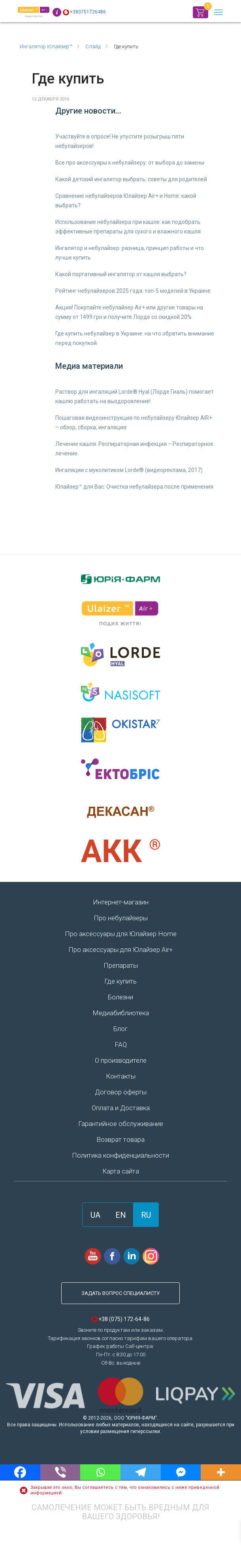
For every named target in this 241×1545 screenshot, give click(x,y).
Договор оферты (121, 1092)
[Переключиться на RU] (146, 1215)
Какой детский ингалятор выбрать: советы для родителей (131, 179)
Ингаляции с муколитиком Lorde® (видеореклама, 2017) (129, 470)
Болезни (120, 997)
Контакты (121, 1076)
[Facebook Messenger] (181, 1472)
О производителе (121, 1060)
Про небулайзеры (121, 918)
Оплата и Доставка (121, 1108)
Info (57, 12)
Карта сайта (120, 1171)
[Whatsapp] (100, 1472)
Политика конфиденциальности (120, 1155)
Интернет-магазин (121, 902)
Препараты (121, 965)
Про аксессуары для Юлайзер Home (121, 934)
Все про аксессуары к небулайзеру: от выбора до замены (129, 162)
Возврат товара (120, 1139)
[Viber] (60, 1472)
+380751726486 (88, 12)
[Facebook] (20, 1472)
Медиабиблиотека (120, 1013)
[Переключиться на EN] (120, 1215)
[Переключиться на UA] (95, 1215)
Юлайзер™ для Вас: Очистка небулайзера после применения (134, 486)
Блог (120, 1029)
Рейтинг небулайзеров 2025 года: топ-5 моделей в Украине (133, 291)
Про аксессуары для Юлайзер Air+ (120, 950)
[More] (221, 1472)
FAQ (121, 1044)
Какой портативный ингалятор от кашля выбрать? (120, 274)
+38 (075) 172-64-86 (124, 1319)
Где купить (120, 981)
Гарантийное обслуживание (120, 1124)
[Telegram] (140, 1472)
